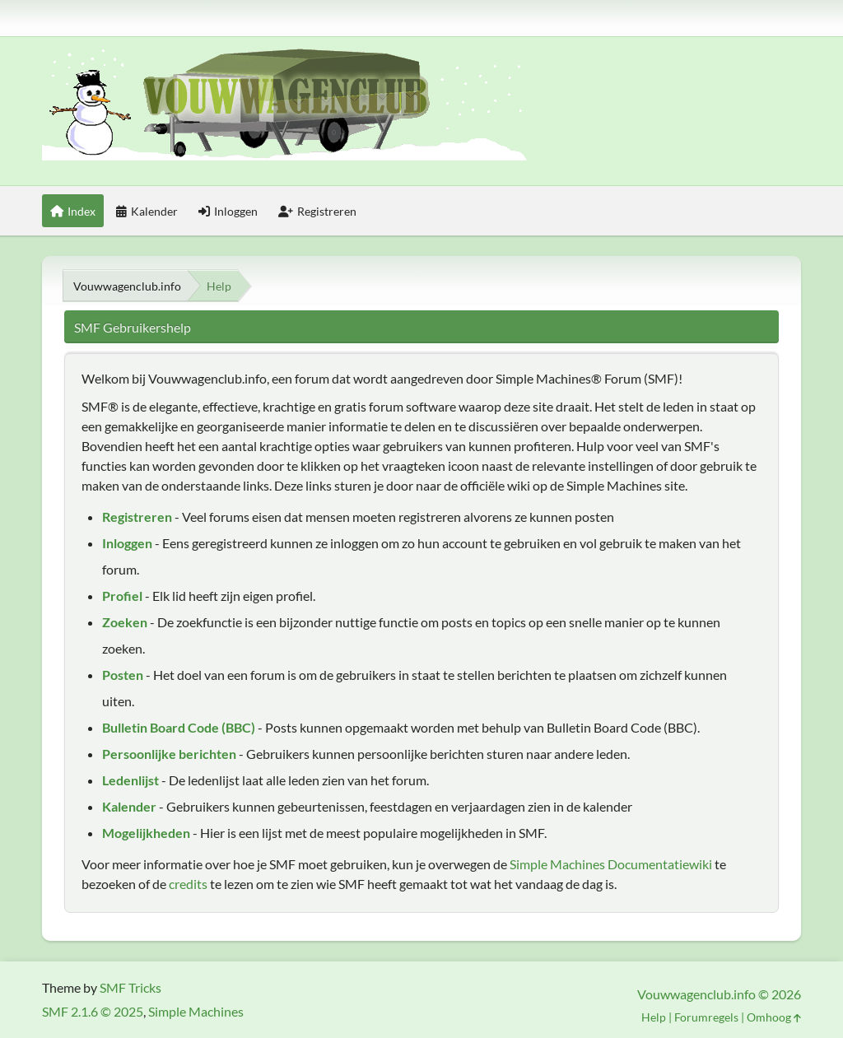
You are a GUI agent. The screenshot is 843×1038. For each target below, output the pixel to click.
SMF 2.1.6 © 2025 (92, 1011)
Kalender (129, 806)
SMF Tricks (130, 987)
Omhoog (774, 1017)
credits (188, 883)
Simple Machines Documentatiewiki (611, 864)
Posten (122, 674)
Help (653, 1017)
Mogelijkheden (146, 832)
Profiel (122, 595)
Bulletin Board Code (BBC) (178, 727)
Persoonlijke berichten (169, 753)
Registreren (137, 516)
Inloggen (127, 543)
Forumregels (706, 1017)
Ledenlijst (130, 780)
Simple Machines (196, 1011)
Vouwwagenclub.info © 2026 (719, 994)
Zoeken (124, 622)
